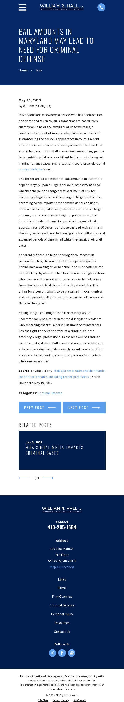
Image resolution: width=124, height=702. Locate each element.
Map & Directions (62, 567)
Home (62, 587)
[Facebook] (62, 653)
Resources (62, 623)
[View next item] (47, 478)
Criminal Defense (49, 393)
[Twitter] (52, 653)
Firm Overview (62, 596)
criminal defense (31, 169)
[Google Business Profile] (72, 653)
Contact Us (62, 631)
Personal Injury (62, 614)
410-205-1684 (62, 527)
